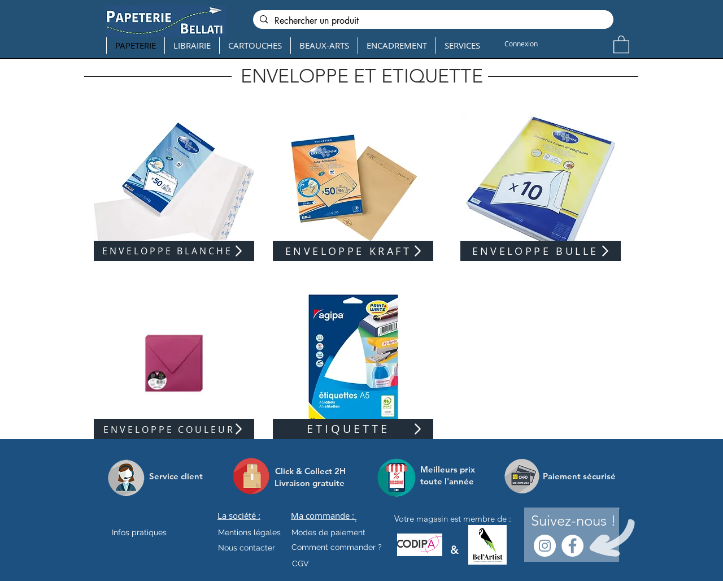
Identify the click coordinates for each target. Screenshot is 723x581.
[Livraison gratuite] (310, 483)
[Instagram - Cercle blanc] (545, 546)
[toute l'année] (451, 481)
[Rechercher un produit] (432, 21)
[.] (355, 519)
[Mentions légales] (249, 532)
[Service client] (176, 476)
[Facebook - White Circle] (572, 546)
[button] (621, 43)
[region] (174, 185)
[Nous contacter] (246, 547)
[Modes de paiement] (328, 532)
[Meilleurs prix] (449, 469)
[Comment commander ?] (336, 547)
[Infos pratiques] (149, 532)
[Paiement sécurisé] (579, 476)
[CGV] (300, 563)
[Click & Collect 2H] (310, 471)
